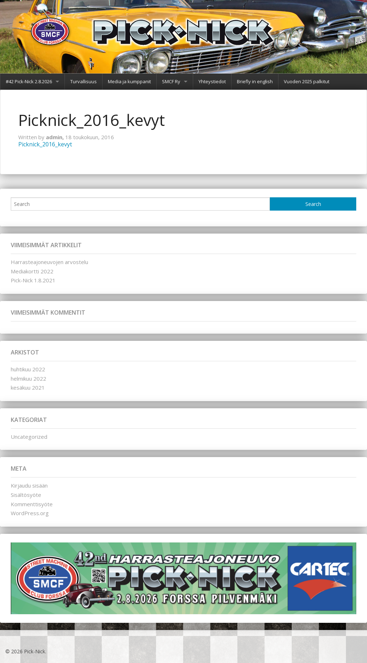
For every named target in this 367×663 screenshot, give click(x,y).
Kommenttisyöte (32, 504)
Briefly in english (255, 81)
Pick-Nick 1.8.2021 (33, 280)
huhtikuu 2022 (28, 369)
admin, (55, 137)
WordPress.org (30, 513)
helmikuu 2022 (28, 378)
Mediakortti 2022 (32, 271)
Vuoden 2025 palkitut (306, 81)
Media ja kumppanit (129, 81)
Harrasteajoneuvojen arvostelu (49, 261)
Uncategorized (29, 436)
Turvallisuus (83, 81)
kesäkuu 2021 (28, 387)
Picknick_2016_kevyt (45, 144)
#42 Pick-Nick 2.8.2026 (29, 81)
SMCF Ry (171, 81)
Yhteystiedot (212, 81)
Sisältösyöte (26, 494)
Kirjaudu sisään (29, 485)
